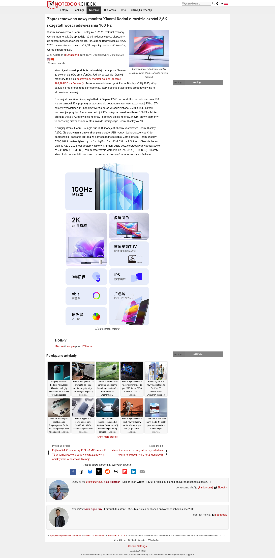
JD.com (59, 346)
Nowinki (94, 10)
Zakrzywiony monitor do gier (93, 79)
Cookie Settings (137, 546)
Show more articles (107, 436)
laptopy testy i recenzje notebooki (65, 535)
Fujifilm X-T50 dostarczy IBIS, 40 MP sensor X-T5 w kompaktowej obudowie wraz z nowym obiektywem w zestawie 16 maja (79, 455)
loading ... (179, 82)
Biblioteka (110, 10)
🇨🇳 (52, 59)
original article (94, 481)
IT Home (87, 346)
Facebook (219, 514)
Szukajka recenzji (141, 10)
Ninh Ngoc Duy (93, 509)
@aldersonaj (203, 487)
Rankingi (79, 10)
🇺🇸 (49, 59)
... (56, 59)
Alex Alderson (112, 481)
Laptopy (63, 10)
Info (123, 10)
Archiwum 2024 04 (116, 535)
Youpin (71, 346)
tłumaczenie (72, 54)
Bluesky (220, 487)
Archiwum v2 (99, 535)
